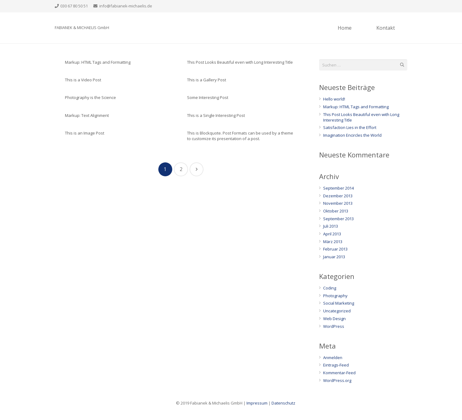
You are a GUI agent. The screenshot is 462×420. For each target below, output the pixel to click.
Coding (329, 288)
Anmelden (332, 357)
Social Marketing (338, 303)
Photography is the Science (90, 97)
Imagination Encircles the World (352, 135)
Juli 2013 (330, 226)
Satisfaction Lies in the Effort (349, 127)
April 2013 (332, 234)
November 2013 (338, 203)
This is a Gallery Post (206, 80)
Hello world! (334, 99)
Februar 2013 (335, 249)
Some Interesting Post (207, 97)
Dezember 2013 (338, 196)
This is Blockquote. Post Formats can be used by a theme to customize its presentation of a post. (240, 135)
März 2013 (332, 241)
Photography (335, 295)
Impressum (256, 403)
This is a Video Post (83, 80)
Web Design (334, 318)
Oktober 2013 (335, 211)
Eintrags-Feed (336, 365)
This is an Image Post (84, 133)
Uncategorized (337, 311)
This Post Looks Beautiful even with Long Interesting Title (240, 62)
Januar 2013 (334, 256)
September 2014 (338, 188)
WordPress (333, 326)
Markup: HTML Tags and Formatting (97, 62)
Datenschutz (283, 403)
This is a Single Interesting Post (216, 115)
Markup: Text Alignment (87, 115)
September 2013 (338, 218)
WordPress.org (337, 380)
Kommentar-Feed (339, 372)
